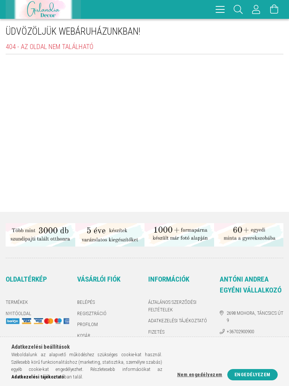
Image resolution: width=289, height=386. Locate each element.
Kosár (83, 336)
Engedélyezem (252, 374)
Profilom (87, 324)
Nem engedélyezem (199, 374)
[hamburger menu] (220, 9)
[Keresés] (238, 9)
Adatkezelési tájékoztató (177, 320)
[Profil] (256, 9)
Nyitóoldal (18, 313)
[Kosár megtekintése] (274, 9)
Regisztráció (91, 313)
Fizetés (156, 332)
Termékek (17, 302)
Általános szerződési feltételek (172, 305)
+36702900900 (240, 331)
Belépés (86, 302)
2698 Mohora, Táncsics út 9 (255, 316)
